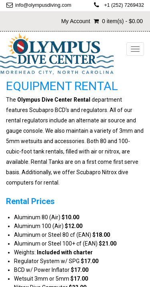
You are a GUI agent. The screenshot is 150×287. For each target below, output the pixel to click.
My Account (75, 21)
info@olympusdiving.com (43, 5)
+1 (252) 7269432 (124, 5)
